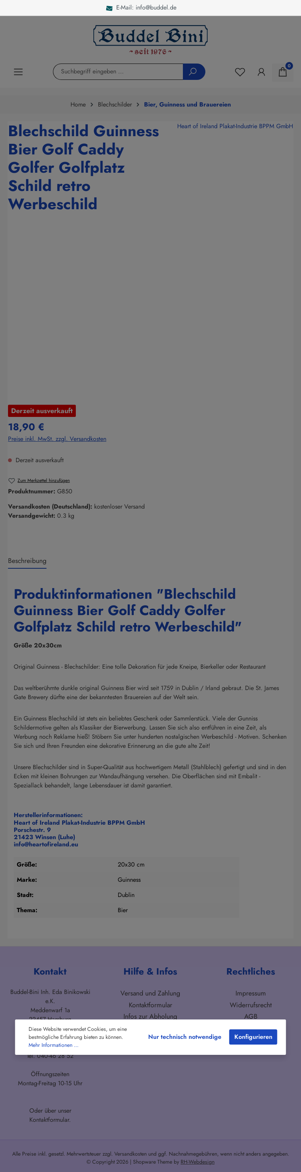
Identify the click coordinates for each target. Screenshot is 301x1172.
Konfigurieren (253, 1036)
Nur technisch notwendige (184, 1036)
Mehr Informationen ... (53, 1045)
